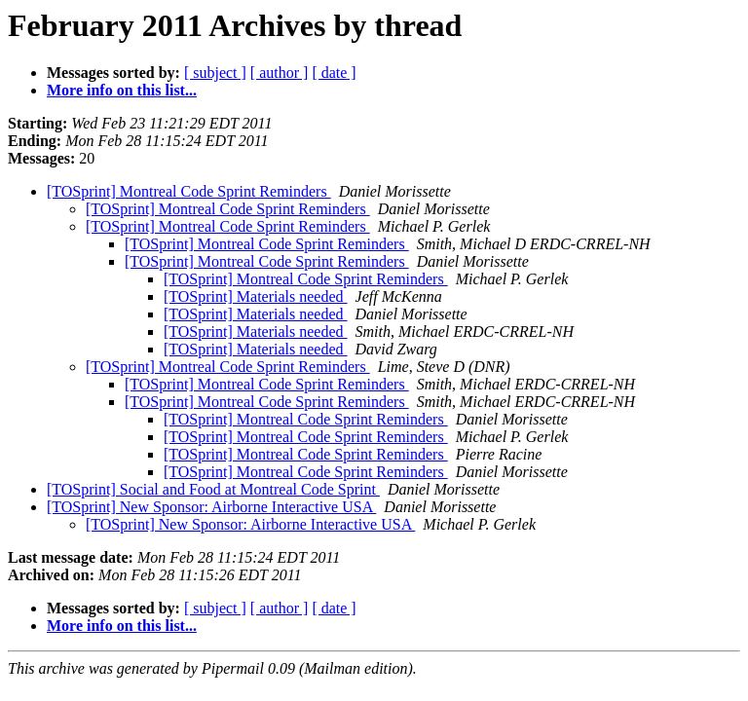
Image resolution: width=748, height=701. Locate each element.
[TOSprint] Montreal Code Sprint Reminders (189, 191)
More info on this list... (122, 90)
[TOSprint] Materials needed (256, 296)
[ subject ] (215, 72)
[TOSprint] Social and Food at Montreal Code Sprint (213, 489)
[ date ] (333, 72)
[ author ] (279, 72)
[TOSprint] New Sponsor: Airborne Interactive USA (211, 506)
